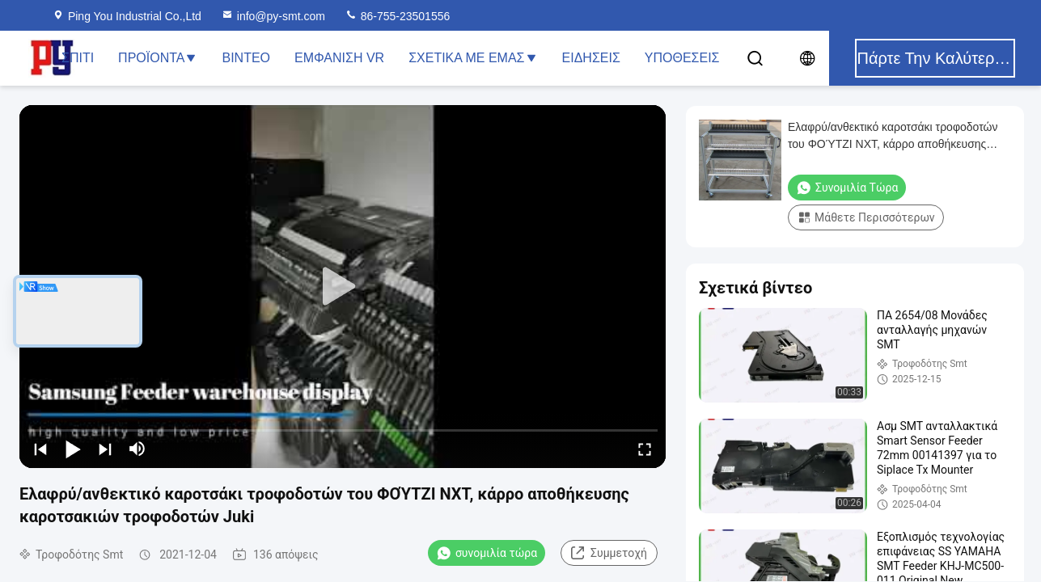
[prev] (40, 448)
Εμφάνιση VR (339, 58)
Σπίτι (77, 58)
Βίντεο (246, 58)
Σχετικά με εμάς (472, 58)
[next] (105, 448)
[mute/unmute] (137, 448)
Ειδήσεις (591, 58)
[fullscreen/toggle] (644, 448)
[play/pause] (73, 448)
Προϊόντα (157, 58)
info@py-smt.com (273, 16)
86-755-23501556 (397, 16)
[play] (343, 287)
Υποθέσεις (682, 58)
